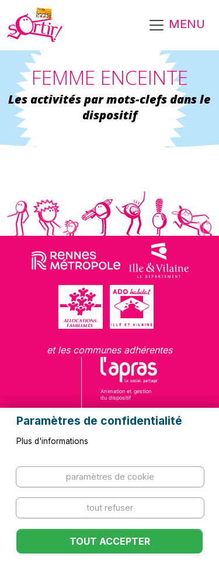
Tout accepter (109, 541)
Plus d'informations (52, 441)
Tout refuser (109, 508)
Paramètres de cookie (110, 477)
